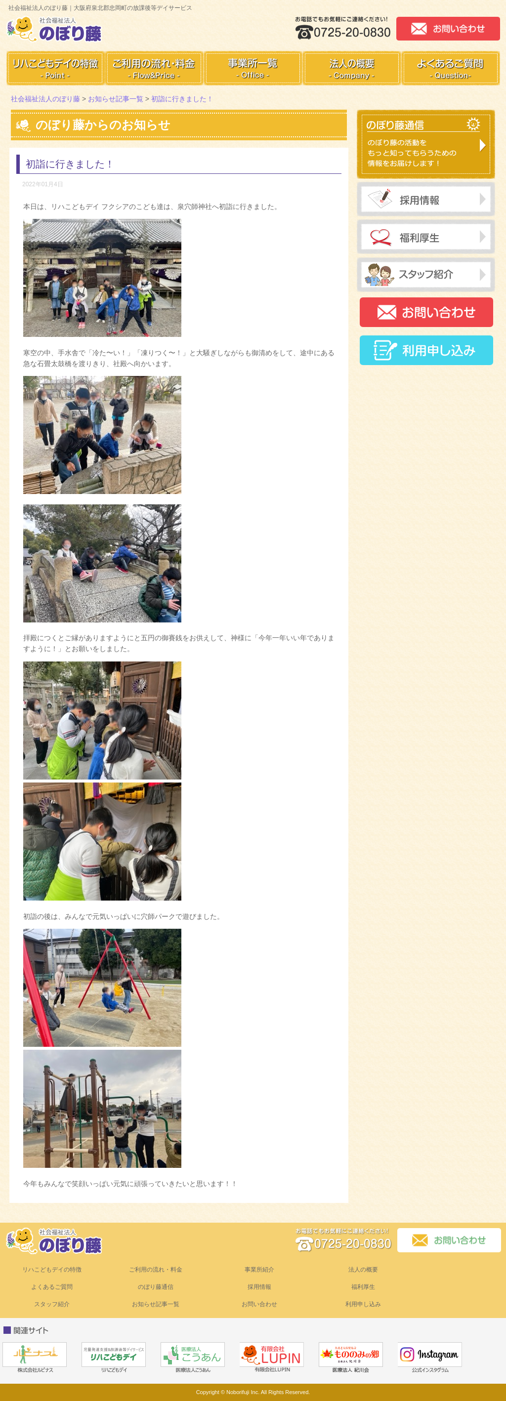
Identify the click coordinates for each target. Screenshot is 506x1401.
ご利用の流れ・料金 (155, 1269)
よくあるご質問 (52, 1286)
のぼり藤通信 (155, 1286)
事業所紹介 (259, 1269)
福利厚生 (363, 1286)
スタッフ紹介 (52, 1304)
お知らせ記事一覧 (155, 1304)
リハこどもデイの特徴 (52, 1269)
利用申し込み (363, 1304)
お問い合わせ (259, 1304)
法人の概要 (363, 1269)
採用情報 (259, 1286)
